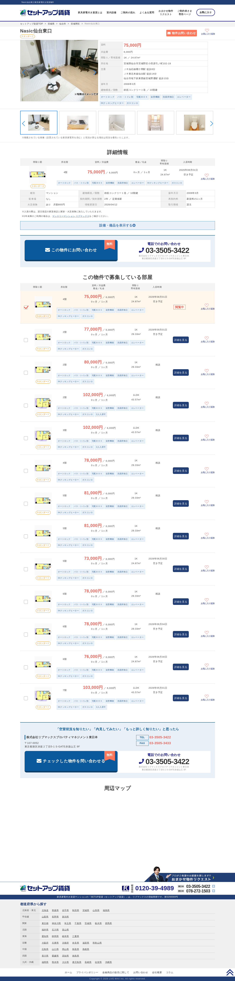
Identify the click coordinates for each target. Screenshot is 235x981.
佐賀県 (98, 962)
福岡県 (45, 962)
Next (93, 72)
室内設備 (111, 12)
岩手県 (65, 910)
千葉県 (78, 923)
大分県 (65, 962)
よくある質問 (147, 12)
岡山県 (65, 949)
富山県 (65, 929)
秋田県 (75, 910)
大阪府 (45, 943)
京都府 (65, 943)
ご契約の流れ (128, 12)
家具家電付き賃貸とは (90, 12)
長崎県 (88, 962)
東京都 (45, 923)
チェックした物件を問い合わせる (79, 757)
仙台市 (62, 24)
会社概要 (157, 972)
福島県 (106, 910)
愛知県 (45, 936)
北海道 (45, 910)
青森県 (55, 910)
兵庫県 (55, 943)
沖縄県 (108, 962)
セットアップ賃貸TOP (31, 24)
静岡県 (55, 936)
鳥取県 (75, 949)
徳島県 (75, 956)
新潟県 (65, 917)
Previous (24, 72)
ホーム (68, 972)
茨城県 (88, 923)
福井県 (45, 929)
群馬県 (108, 923)
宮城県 (51, 24)
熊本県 (55, 962)
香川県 (45, 956)
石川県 (55, 929)
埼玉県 (67, 923)
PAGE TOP (230, 972)
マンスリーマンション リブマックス (70, 216)
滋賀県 (86, 943)
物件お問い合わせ (184, 33)
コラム (169, 972)
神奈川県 (56, 923)
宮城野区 (75, 24)
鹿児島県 (76, 962)
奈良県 (75, 943)
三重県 (75, 936)
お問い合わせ (140, 972)
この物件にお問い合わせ (83, 246)
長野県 (55, 917)
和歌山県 (97, 943)
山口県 (55, 949)
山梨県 (45, 917)
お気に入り (206, 12)
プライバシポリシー (87, 972)
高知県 (65, 956)
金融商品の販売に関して (115, 972)
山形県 (96, 910)
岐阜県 (65, 936)
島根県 (86, 949)
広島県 (45, 949)
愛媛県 (55, 956)
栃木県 (98, 923)
